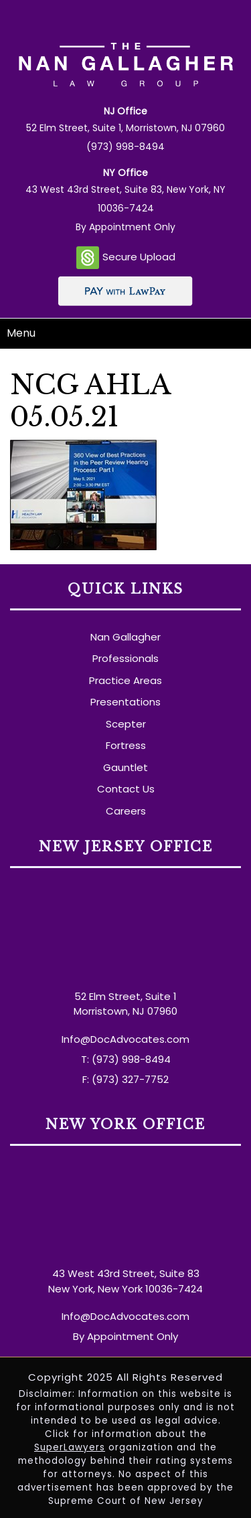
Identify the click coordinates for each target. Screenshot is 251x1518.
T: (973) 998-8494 (126, 1059)
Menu (21, 333)
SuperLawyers (69, 1447)
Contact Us (126, 789)
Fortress (126, 745)
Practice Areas (125, 680)
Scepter (126, 724)
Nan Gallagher (125, 637)
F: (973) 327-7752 (125, 1079)
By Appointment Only (125, 227)
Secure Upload (125, 257)
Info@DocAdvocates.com (125, 1039)
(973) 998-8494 (125, 146)
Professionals (125, 658)
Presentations (125, 702)
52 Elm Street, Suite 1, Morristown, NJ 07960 (125, 128)
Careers (126, 811)
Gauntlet (125, 767)
